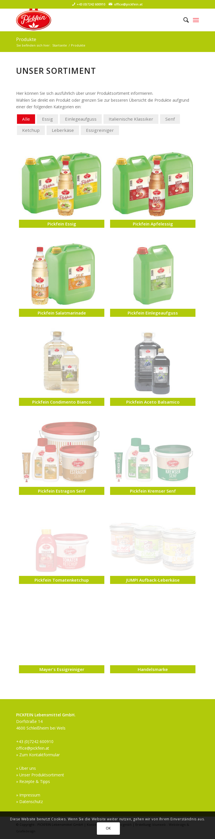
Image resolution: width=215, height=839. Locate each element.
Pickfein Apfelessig (153, 224)
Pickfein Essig (61, 224)
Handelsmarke (153, 669)
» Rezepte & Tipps (33, 781)
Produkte (26, 39)
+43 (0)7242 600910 (91, 4)
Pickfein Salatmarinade (62, 313)
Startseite (59, 45)
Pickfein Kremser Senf (153, 491)
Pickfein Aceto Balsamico (153, 402)
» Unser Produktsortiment (40, 775)
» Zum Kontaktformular (38, 754)
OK (108, 828)
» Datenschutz (29, 801)
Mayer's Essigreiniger (61, 669)
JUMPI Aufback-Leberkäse (153, 580)
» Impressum (28, 795)
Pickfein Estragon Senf (62, 491)
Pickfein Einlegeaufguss (153, 313)
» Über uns (26, 768)
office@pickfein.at (128, 4)
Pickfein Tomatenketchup (61, 580)
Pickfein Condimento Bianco (61, 402)
